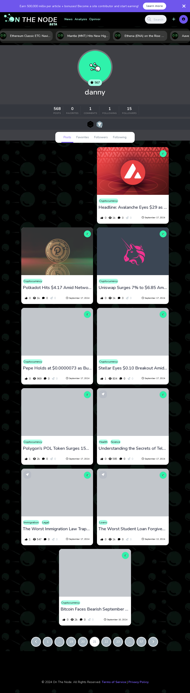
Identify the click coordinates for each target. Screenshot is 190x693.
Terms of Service (114, 682)
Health (103, 442)
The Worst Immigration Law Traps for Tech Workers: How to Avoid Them (57, 529)
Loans (103, 522)
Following (119, 137)
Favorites (82, 137)
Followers (101, 137)
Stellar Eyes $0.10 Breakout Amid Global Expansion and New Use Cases (132, 368)
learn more (154, 6)
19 (71, 642)
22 (106, 642)
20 (83, 642)
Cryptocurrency (108, 201)
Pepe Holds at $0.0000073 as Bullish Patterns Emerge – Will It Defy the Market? (57, 368)
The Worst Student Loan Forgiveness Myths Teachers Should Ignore (132, 529)
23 (118, 642)
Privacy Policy (138, 682)
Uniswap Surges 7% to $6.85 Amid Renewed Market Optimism (132, 287)
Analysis (81, 19)
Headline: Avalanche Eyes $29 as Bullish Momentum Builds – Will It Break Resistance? (132, 207)
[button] (173, 19)
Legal (45, 522)
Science (115, 442)
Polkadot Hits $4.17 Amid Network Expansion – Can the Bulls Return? (57, 287)
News (68, 19)
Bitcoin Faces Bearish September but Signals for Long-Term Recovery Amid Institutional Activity (95, 609)
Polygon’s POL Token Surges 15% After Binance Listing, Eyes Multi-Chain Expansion (57, 448)
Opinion (95, 19)
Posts (67, 137)
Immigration (31, 522)
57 (141, 642)
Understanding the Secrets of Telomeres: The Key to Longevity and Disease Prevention (132, 448)
